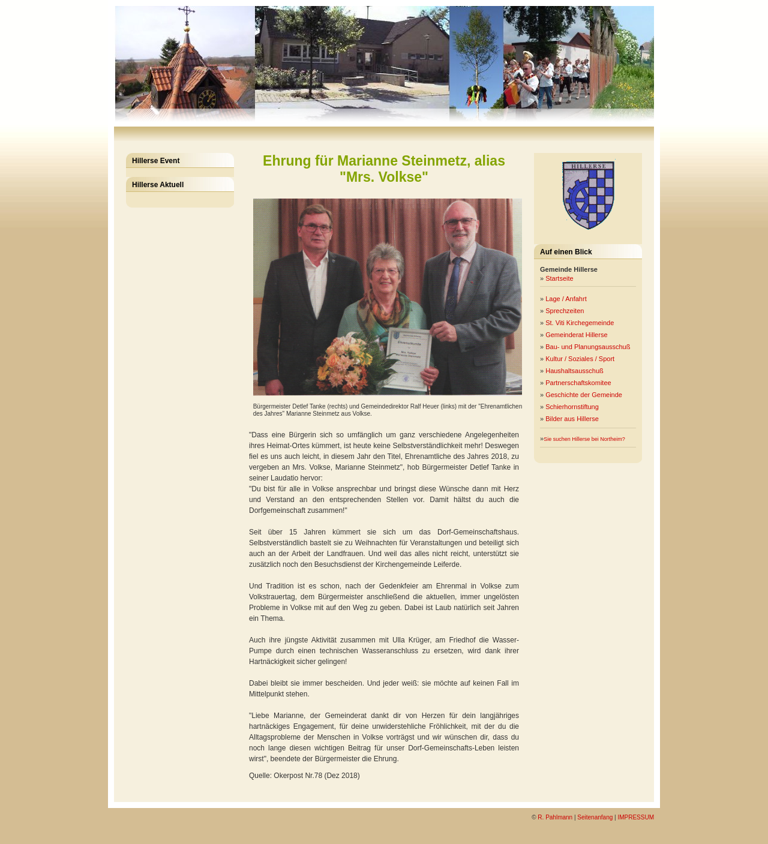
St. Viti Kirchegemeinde (580, 322)
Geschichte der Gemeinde (584, 394)
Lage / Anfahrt (567, 298)
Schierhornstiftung (573, 406)
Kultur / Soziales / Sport (580, 358)
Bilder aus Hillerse (573, 418)
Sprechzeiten (564, 310)
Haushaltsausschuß (575, 370)
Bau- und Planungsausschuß (588, 346)
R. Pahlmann (555, 817)
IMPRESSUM (635, 817)
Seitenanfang (595, 817)
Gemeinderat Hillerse (577, 334)
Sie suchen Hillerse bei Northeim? (584, 439)
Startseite (559, 278)
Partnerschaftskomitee (579, 382)
